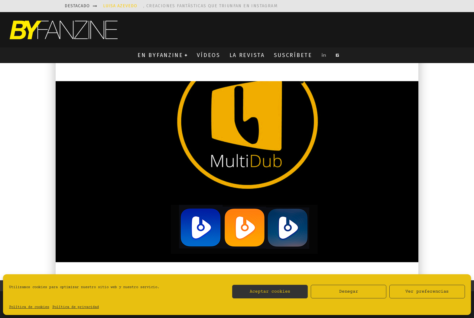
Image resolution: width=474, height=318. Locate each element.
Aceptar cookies (270, 291)
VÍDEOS (208, 55)
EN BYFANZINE (160, 55)
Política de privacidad (75, 307)
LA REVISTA (247, 55)
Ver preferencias (427, 291)
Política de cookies (29, 307)
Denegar (348, 291)
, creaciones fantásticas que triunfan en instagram (190, 5)
